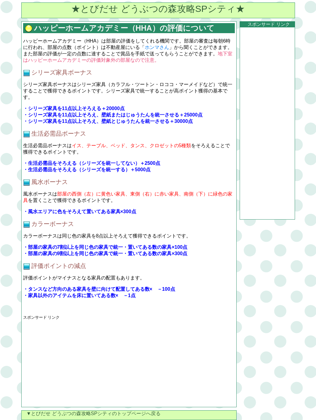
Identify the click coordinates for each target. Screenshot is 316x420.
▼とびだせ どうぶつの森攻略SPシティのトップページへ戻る (91, 413)
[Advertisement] (74, 362)
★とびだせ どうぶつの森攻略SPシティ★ (158, 9)
